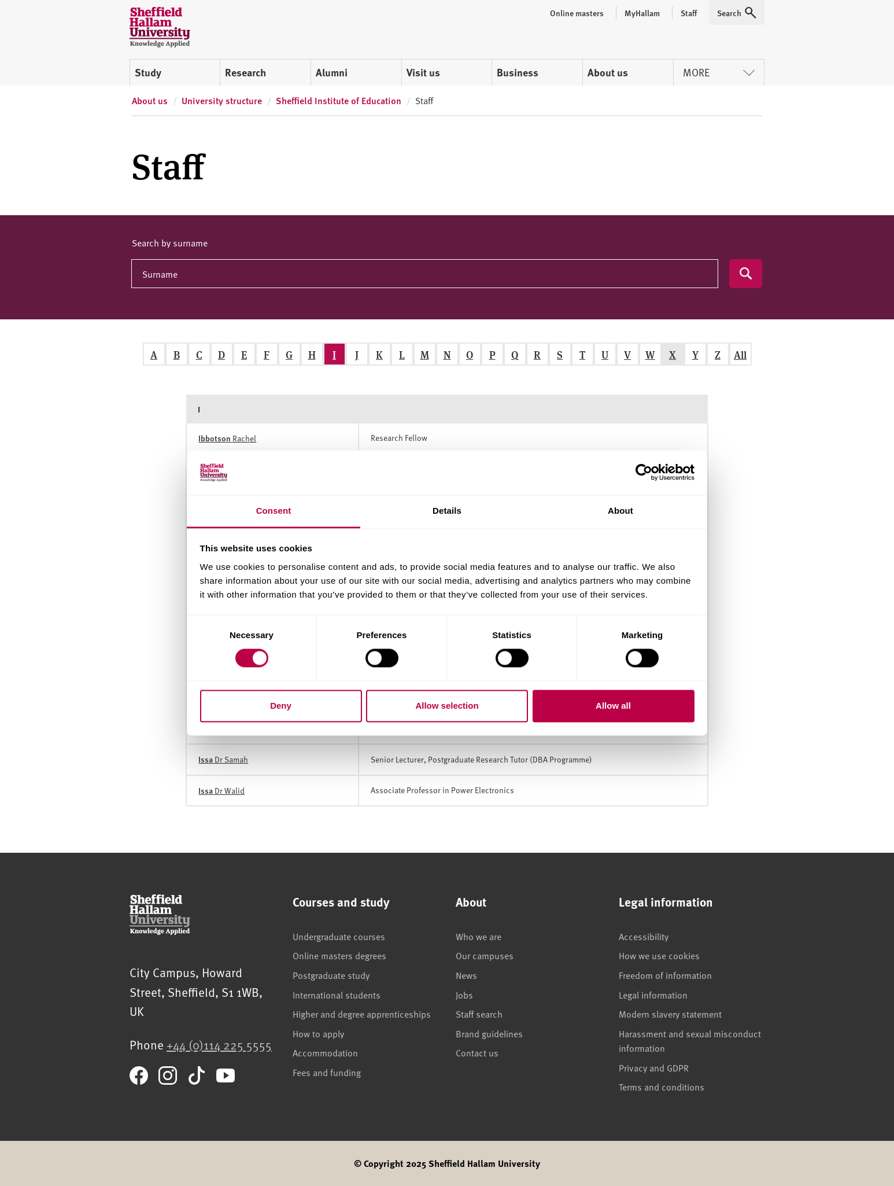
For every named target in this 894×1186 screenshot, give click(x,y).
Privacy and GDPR (654, 1067)
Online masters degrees (339, 955)
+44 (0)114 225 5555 (219, 1044)
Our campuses (485, 955)
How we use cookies (659, 955)
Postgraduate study (331, 974)
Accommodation (325, 1052)
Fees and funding (327, 1072)
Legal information (653, 994)
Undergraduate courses (339, 936)
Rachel (227, 438)
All (740, 354)
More (719, 72)
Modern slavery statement (670, 1013)
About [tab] (620, 510)
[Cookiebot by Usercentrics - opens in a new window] (643, 472)
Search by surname (170, 242)
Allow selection (446, 705)
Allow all (613, 705)
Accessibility (643, 936)
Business (517, 72)
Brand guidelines (489, 1033)
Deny (280, 705)
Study (148, 72)
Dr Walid (221, 790)
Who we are (478, 936)
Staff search (479, 1013)
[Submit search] (745, 273)
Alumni (332, 72)
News (466, 974)
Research (245, 72)
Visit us (423, 72)
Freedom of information (665, 974)
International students (336, 994)
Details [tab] (447, 510)
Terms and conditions (661, 1086)
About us (608, 72)
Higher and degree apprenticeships (362, 1013)
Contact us (477, 1052)
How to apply (318, 1033)
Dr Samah (223, 759)
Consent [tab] (273, 510)
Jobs (464, 994)
